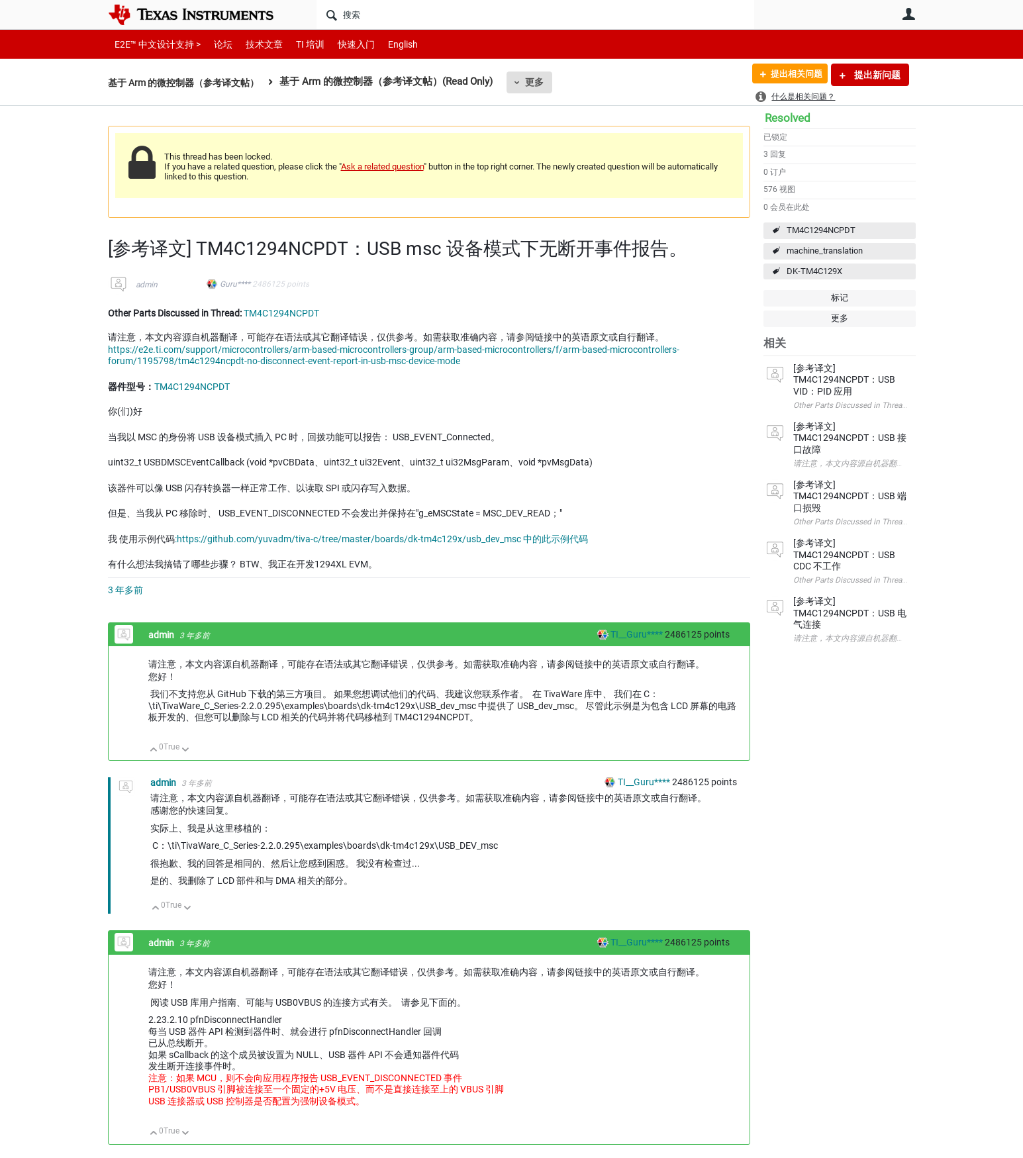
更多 (546, 82)
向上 (154, 750)
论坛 (215, 44)
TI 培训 (299, 44)
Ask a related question (382, 166)
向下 (185, 750)
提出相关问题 (792, 75)
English (387, 44)
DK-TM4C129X (814, 271)
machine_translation (825, 251)
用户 (909, 14)
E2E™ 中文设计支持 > (154, 44)
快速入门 (343, 44)
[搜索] (535, 14)
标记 (839, 298)
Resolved (787, 117)
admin (147, 284)
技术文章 (255, 44)
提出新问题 (876, 75)
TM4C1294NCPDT (821, 230)
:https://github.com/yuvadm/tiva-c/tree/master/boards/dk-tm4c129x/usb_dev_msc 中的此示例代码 (381, 539)
